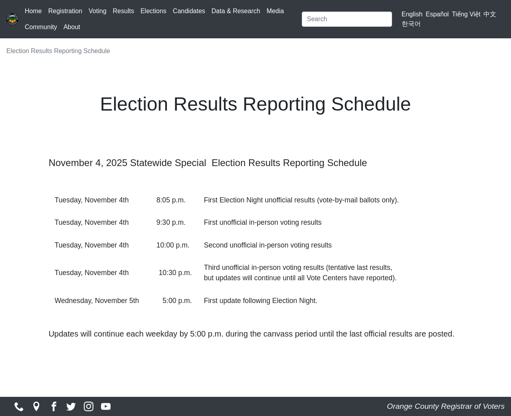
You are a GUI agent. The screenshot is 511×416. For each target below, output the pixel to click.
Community (41, 27)
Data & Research (236, 11)
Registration (65, 11)
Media (275, 11)
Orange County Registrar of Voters (446, 406)
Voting (97, 11)
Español (437, 14)
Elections (153, 11)
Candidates (189, 11)
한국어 (411, 23)
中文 (489, 14)
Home (33, 11)
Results (123, 11)
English (412, 14)
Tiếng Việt (466, 14)
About (71, 27)
